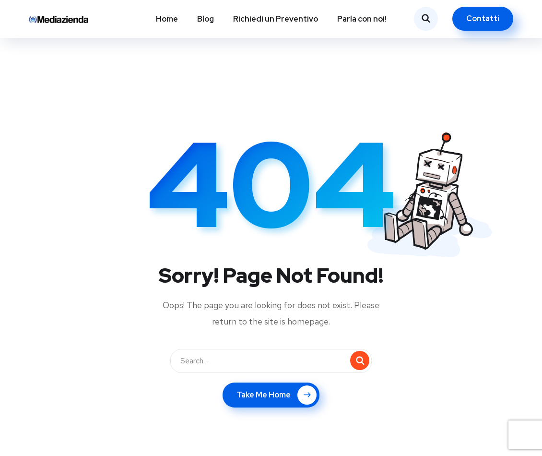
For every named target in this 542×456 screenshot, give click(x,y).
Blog (205, 19)
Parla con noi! (362, 19)
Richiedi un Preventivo (275, 19)
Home (167, 19)
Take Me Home (276, 395)
